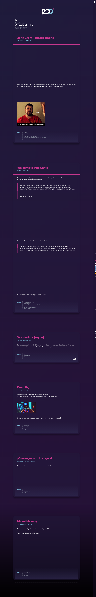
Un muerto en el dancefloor (30, 307)
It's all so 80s (27, 428)
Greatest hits (27, 133)
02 (74, 358)
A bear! (25, 132)
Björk (25, 354)
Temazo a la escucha (29, 138)
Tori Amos (26, 575)
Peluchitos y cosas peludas (30, 136)
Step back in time (28, 356)
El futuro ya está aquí (29, 302)
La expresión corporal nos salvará (32, 304)
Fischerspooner (27, 489)
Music (19, 132)
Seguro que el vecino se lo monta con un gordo (35, 137)
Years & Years (27, 308)
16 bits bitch (26, 425)
